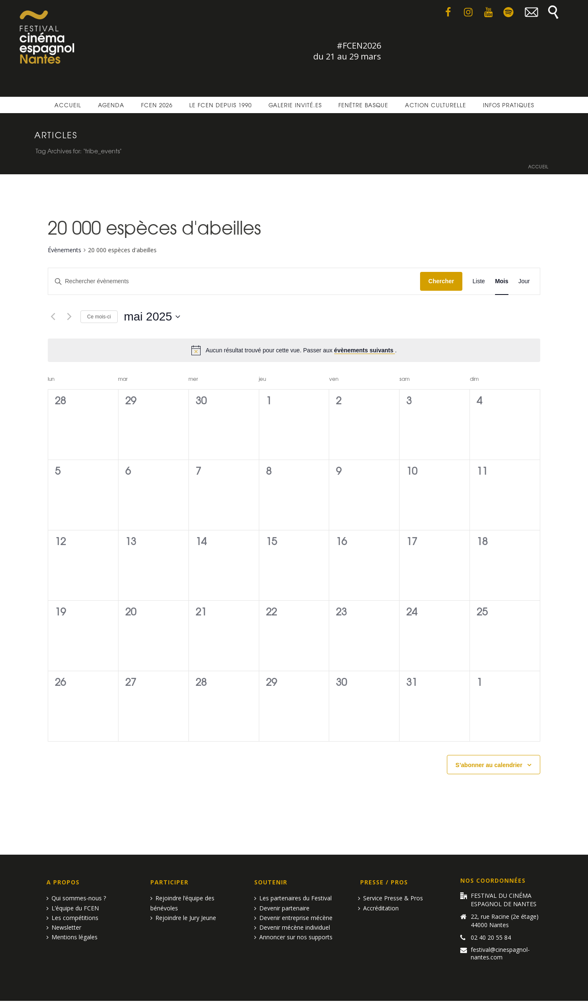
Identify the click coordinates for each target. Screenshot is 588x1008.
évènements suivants (364, 350)
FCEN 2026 (157, 105)
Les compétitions (72, 918)
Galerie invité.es (295, 105)
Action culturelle (435, 105)
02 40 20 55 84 (491, 937)
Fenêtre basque (363, 105)
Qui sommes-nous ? (76, 898)
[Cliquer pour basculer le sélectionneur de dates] (152, 316)
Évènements (64, 250)
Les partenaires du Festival (293, 898)
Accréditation (378, 908)
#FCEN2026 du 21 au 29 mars (347, 51)
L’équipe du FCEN (72, 908)
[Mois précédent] (53, 317)
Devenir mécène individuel (292, 927)
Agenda (111, 105)
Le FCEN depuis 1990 (220, 105)
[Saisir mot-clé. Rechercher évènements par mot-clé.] (234, 281)
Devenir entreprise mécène (293, 918)
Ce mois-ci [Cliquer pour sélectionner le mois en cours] (99, 317)
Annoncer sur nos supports (293, 937)
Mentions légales (72, 937)
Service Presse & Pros (390, 898)
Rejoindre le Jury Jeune (183, 918)
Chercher (441, 281)
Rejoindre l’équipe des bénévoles (182, 903)
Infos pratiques (508, 105)
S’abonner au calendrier (489, 765)
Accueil (67, 105)
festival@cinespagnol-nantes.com (500, 953)
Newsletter (63, 927)
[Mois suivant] (69, 317)
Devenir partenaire (281, 908)
